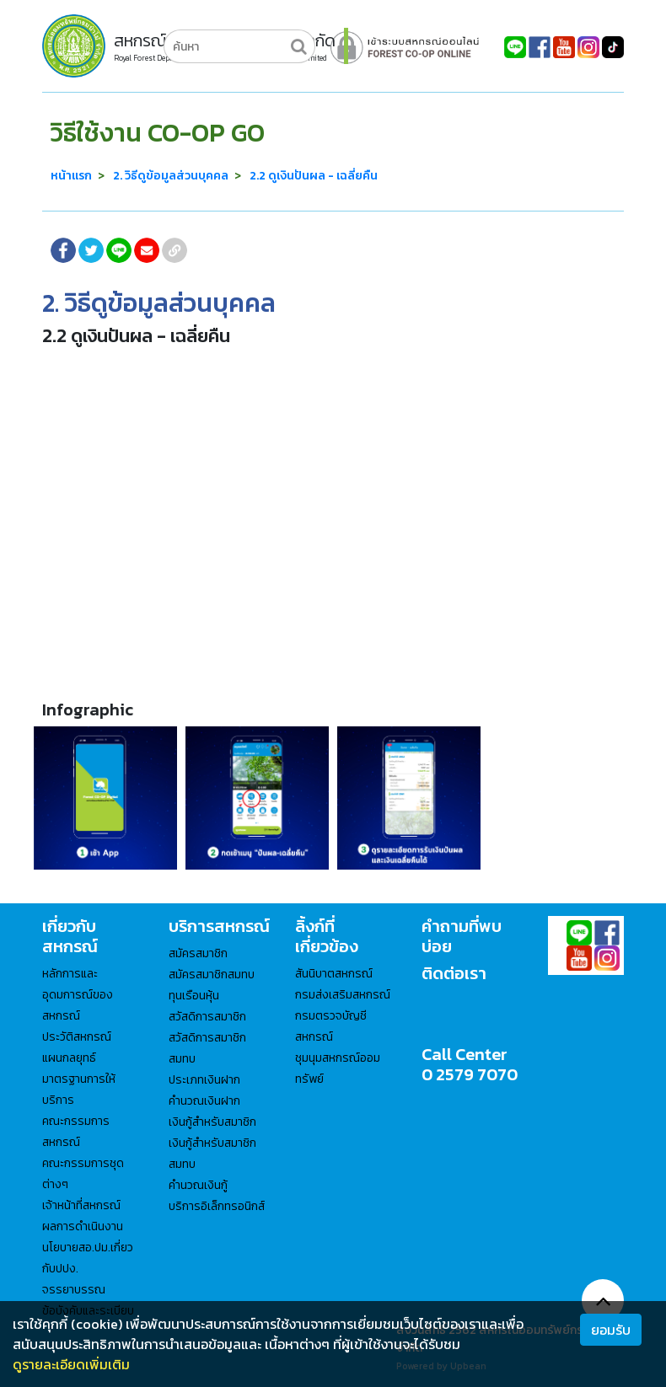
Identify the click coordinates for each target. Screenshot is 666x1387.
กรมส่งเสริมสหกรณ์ (342, 995)
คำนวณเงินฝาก (204, 1101)
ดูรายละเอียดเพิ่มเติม (71, 1364)
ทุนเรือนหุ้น (194, 995)
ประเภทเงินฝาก (204, 1080)
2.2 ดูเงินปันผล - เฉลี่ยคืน (314, 176)
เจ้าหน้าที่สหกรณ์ (81, 1205)
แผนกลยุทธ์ (69, 1058)
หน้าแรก (71, 176)
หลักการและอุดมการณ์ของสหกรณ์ (77, 995)
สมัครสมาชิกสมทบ (212, 974)
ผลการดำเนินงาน (82, 1226)
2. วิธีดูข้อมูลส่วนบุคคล (170, 176)
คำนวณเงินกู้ (198, 1185)
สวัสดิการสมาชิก (207, 1017)
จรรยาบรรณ (73, 1290)
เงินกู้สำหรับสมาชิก (212, 1122)
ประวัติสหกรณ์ (76, 1037)
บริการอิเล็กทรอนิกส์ (217, 1206)
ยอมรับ (611, 1330)
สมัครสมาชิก (198, 953)
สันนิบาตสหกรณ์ (334, 974)
